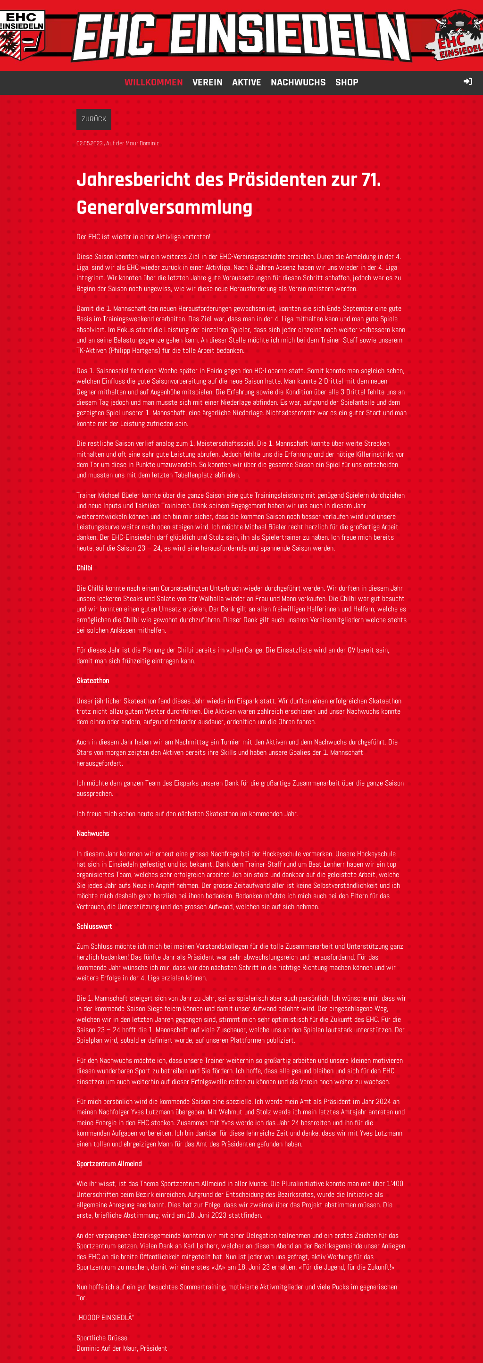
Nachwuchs (298, 82)
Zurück (94, 119)
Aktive (246, 82)
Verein (207, 82)
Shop (346, 82)
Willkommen (154, 82)
